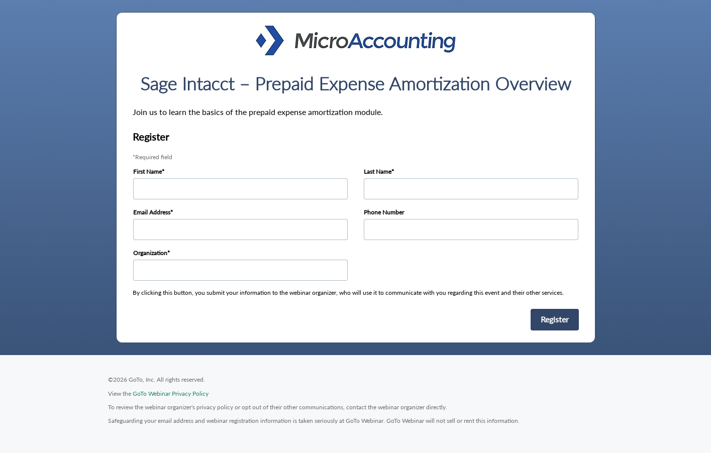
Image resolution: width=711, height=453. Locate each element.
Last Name (377, 171)
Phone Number (384, 212)
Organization (150, 253)
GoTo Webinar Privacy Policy (171, 393)
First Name (147, 171)
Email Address (151, 212)
